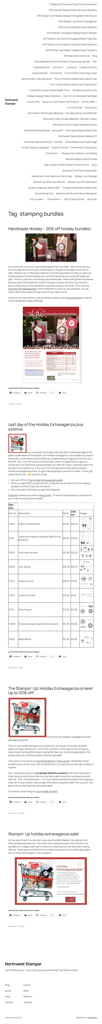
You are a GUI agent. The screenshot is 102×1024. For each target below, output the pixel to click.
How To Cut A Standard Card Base (80, 95)
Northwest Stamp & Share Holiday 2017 (77, 136)
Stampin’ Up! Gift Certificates (82, 181)
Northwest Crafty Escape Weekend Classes (75, 124)
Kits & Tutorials (74, 107)
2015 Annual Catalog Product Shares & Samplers (73, 10)
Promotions (52, 153)
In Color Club (33, 101)
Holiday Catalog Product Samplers (44, 95)
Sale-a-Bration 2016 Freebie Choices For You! (66, 164)
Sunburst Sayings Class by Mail (44, 187)
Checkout (57, 67)
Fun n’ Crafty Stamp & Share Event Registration (73, 84)
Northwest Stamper (11, 101)
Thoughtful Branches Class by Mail (79, 187)
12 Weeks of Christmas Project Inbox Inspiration (73, 4)
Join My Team (88, 101)
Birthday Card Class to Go (77, 55)
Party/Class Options (74, 199)
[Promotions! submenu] (61, 199)
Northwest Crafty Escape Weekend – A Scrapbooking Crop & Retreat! (62, 113)
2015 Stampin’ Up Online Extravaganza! (77, 21)
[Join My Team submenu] (96, 101)
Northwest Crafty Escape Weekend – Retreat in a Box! (70, 118)
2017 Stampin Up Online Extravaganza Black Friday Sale (70, 38)
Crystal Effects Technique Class (81, 73)
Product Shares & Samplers (35, 147)
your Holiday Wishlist (46, 791)
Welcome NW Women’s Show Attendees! (76, 193)
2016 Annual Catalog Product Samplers (77, 27)
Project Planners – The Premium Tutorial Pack (74, 147)
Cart (94, 61)
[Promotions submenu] (59, 153)
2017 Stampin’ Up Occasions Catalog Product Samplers (69, 44)
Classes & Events (88, 67)
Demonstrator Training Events (37, 78)
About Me (92, 199)
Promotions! (53, 199)
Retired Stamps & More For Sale (81, 159)
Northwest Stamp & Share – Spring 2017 (43, 130)
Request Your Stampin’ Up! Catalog (79, 153)
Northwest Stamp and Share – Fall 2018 (43, 141)
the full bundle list (45, 761)
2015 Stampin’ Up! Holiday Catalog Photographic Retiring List (67, 15)
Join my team (36, 199)
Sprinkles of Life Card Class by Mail (79, 170)
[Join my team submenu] (44, 199)
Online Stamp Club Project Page (81, 141)
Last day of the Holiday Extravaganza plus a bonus (45, 426)
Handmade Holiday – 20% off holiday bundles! (49, 228)
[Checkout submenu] (63, 67)
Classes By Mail (40, 73)
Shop (94, 164)
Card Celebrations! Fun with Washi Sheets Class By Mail (62, 61)
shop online (45, 495)
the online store (74, 297)
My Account (91, 107)
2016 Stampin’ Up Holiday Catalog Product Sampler (72, 32)
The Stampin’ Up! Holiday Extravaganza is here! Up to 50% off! (50, 690)
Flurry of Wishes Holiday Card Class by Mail (75, 78)
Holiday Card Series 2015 (85, 90)
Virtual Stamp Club (44, 193)
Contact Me (56, 73)
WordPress (92, 1017)
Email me (13, 495)
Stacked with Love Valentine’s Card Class (51, 176)
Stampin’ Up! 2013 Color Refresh (49, 181)
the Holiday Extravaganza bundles (46, 480)
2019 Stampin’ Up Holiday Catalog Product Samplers (71, 50)
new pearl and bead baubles (22, 288)
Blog (94, 55)
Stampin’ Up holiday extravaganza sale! (43, 834)
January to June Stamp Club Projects (60, 101)
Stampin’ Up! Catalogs (86, 176)
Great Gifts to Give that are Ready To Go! (49, 90)
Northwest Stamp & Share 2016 (81, 130)
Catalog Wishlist (41, 67)
